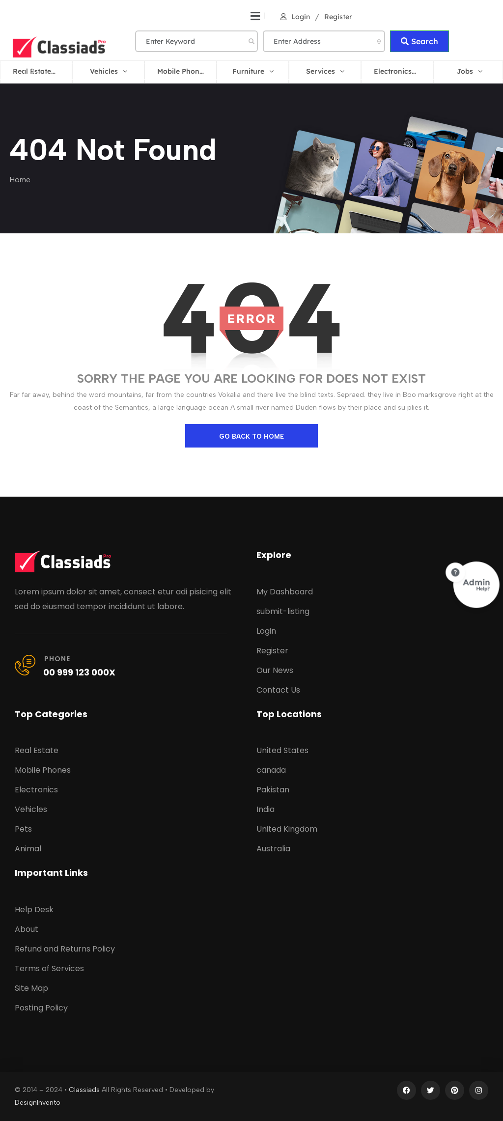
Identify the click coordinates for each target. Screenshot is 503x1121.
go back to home (251, 436)
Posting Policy (41, 1007)
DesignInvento (37, 1102)
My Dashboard (284, 591)
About (26, 929)
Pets (23, 829)
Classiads (84, 1090)
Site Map (31, 988)
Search (419, 41)
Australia (273, 848)
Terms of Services (49, 968)
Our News (274, 670)
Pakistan (272, 789)
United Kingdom (286, 829)
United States (282, 750)
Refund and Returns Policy (65, 948)
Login (295, 16)
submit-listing (282, 611)
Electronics (36, 789)
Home (19, 179)
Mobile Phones (43, 770)
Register (338, 16)
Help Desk (34, 909)
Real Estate (36, 750)
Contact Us (278, 690)
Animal (28, 848)
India (265, 809)
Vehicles (31, 809)
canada (271, 770)
